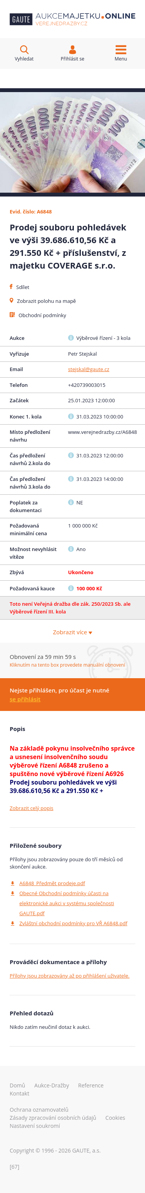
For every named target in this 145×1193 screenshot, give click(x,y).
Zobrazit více (72, 632)
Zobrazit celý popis (31, 808)
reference (91, 1085)
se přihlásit (25, 699)
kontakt (19, 1093)
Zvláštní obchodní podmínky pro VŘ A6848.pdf (73, 923)
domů (17, 1085)
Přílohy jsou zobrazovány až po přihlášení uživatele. (70, 975)
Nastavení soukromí (35, 1125)
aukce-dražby (51, 1085)
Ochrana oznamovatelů (39, 1109)
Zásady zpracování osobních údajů (53, 1117)
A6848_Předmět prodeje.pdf (52, 883)
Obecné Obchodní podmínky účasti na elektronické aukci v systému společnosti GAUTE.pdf (66, 903)
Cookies (115, 1117)
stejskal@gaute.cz (88, 369)
